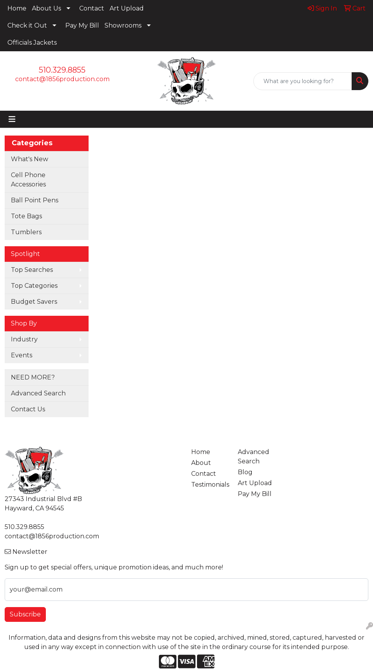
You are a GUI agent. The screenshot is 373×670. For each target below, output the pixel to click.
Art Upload (127, 8)
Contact (91, 8)
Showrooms (123, 25)
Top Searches (32, 269)
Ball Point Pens (34, 200)
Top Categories (34, 285)
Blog (245, 472)
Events (21, 355)
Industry (24, 339)
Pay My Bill (82, 25)
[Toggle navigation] (12, 119)
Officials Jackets (32, 42)
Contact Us (28, 409)
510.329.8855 (62, 70)
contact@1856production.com (62, 79)
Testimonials (209, 484)
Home (16, 8)
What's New (29, 159)
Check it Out (27, 25)
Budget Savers (34, 301)
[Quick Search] (302, 81)
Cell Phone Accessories (28, 179)
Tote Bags (26, 216)
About (201, 462)
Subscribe (25, 614)
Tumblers (26, 232)
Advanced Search (38, 393)
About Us (46, 8)
